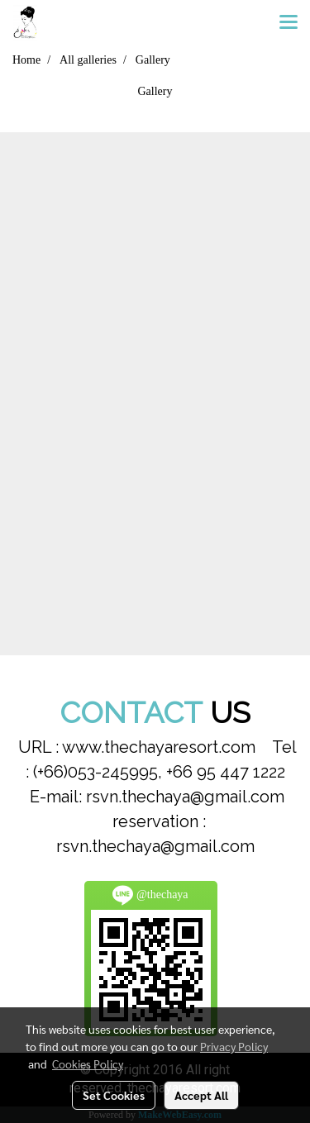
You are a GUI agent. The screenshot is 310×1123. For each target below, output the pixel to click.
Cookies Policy (87, 1063)
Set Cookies (114, 1094)
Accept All (201, 1094)
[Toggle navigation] (288, 23)
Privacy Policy (234, 1046)
